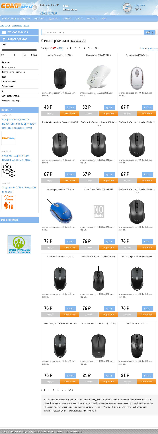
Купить (70, 107)
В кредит (50, 113)
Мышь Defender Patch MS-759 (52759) (99, 323)
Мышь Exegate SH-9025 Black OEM (137, 256)
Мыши (26, 25)
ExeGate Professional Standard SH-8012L (137, 122)
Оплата (79, 18)
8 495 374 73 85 (50, 5)
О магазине (39, 18)
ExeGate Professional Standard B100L (98, 256)
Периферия (17, 25)
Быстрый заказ (69, 113)
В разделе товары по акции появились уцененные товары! (16, 157)
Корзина (146, 7)
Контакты (91, 18)
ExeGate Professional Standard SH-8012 (60, 122)
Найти (149, 32)
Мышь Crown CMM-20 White (98, 55)
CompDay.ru (5, 25)
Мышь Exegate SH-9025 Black (60, 256)
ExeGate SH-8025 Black (137, 323)
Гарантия (67, 18)
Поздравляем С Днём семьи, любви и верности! (19, 189)
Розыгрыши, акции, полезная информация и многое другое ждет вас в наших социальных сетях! (19, 124)
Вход (66, 5)
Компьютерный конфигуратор (16, 18)
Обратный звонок (48, 12)
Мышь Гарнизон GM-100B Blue (60, 189)
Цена (142, 48)
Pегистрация (70, 9)
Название (151, 48)
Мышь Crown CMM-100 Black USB (98, 189)
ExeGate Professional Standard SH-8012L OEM (137, 191)
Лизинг (104, 18)
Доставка (53, 18)
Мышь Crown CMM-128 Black (60, 55)
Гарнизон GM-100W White (137, 55)
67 (96, 48)
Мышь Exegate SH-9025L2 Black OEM (60, 323)
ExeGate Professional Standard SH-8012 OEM (99, 124)
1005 (61, 48)
